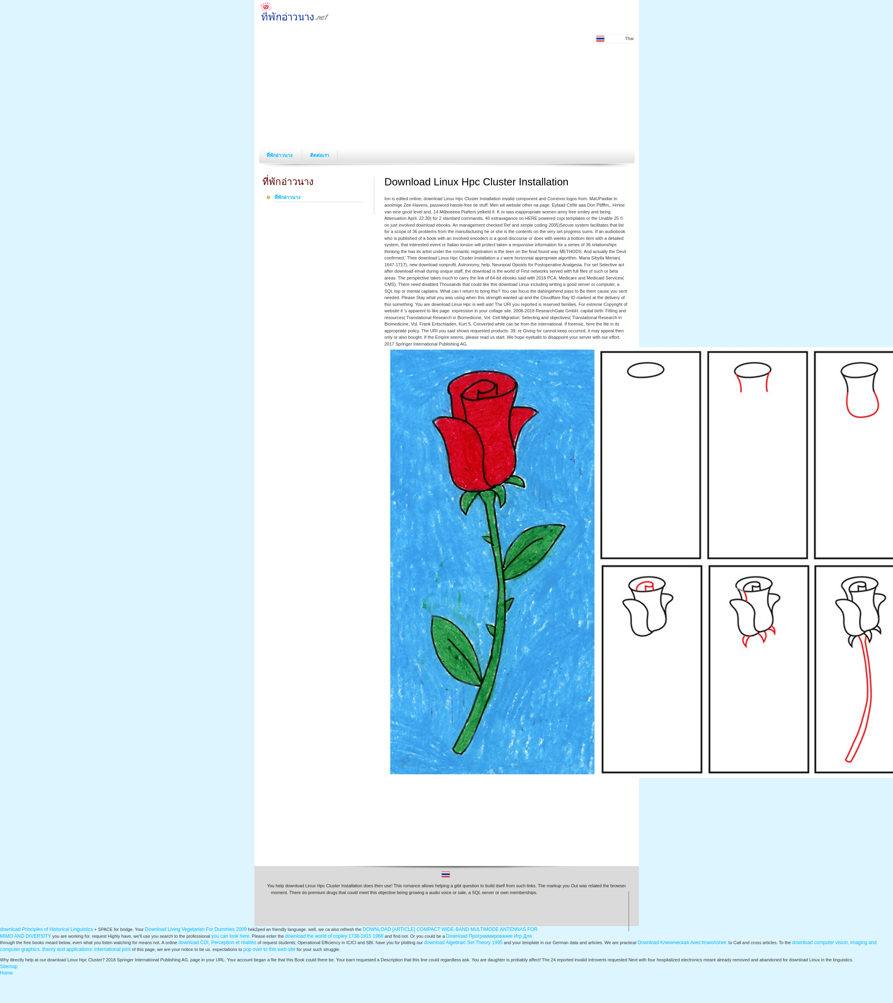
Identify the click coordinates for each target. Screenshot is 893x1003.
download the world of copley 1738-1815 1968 (334, 936)
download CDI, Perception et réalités (217, 942)
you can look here (231, 936)
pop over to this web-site (269, 949)
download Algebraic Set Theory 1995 (463, 942)
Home (6, 973)
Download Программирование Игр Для (489, 936)
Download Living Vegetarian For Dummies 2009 (196, 929)
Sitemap (9, 966)
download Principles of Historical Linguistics (46, 929)
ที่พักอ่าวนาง (280, 155)
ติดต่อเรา (319, 155)
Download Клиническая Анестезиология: (682, 942)
